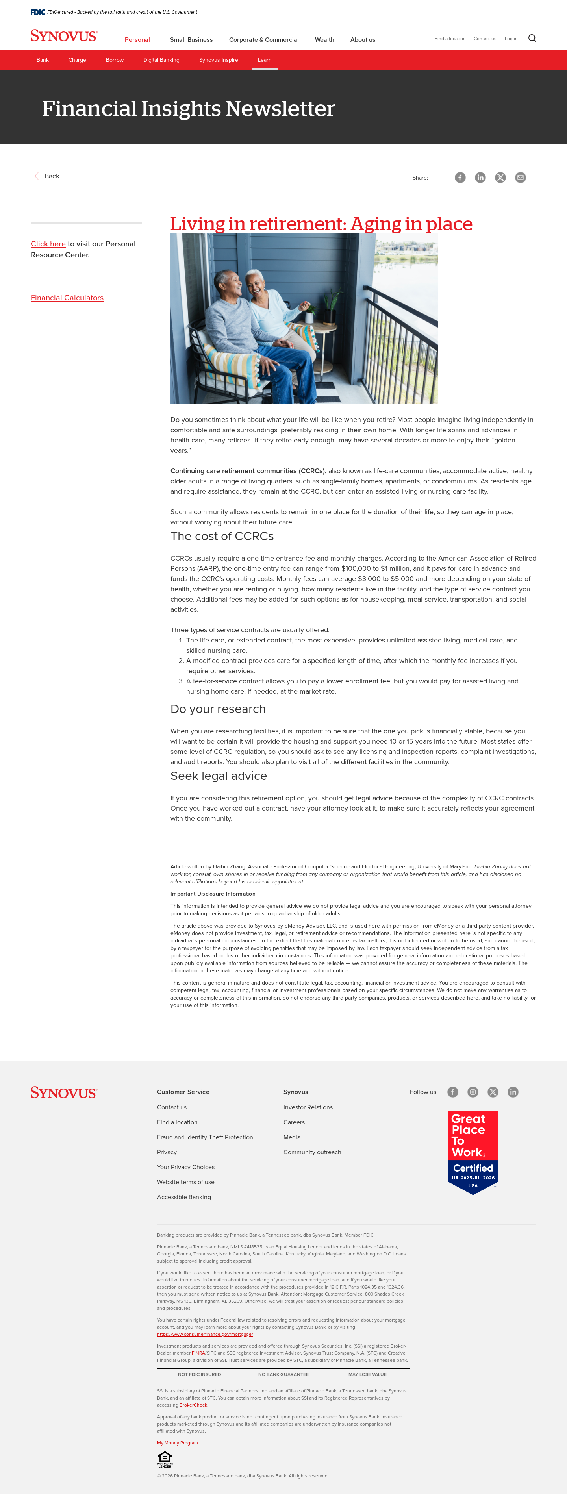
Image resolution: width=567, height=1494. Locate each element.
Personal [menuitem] (140, 39)
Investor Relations (308, 1107)
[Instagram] (473, 1092)
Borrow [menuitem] (115, 60)
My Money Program (177, 1442)
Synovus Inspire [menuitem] (218, 60)
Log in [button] (511, 38)
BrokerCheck (193, 1405)
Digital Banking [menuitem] (161, 60)
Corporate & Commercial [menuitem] (264, 39)
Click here (48, 244)
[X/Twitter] (493, 1092)
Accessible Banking (184, 1196)
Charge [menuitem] (77, 60)
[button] (530, 39)
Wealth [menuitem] (325, 39)
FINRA (198, 1353)
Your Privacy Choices (186, 1167)
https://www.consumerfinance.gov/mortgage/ (205, 1334)
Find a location (450, 38)
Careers (294, 1122)
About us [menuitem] (363, 39)
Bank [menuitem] (43, 60)
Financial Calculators (67, 298)
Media (292, 1137)
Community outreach (312, 1152)
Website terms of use (186, 1182)
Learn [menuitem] (265, 60)
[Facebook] (453, 1092)
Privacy (167, 1152)
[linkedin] (513, 1092)
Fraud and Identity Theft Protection (205, 1137)
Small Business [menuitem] (192, 39)
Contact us (485, 38)
